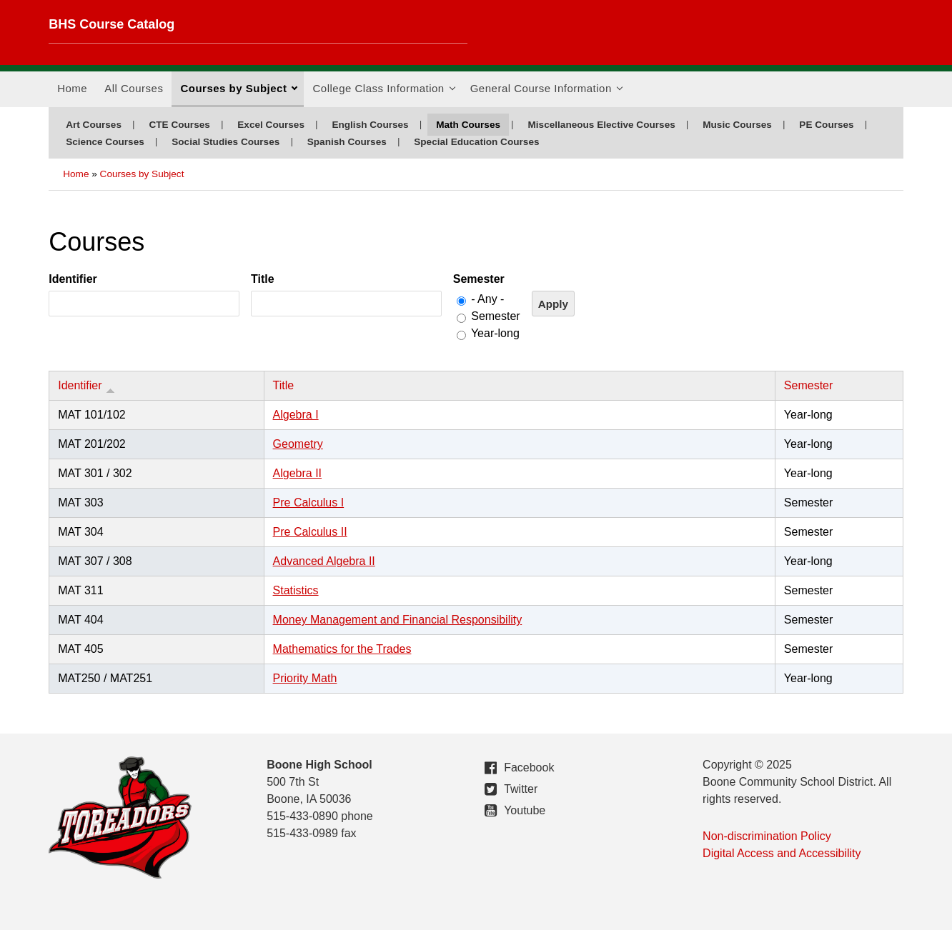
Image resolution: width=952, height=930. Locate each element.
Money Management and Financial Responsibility (397, 620)
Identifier (73, 279)
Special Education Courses (476, 141)
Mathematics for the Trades (342, 649)
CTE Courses (179, 124)
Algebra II (297, 473)
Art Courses (94, 124)
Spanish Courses (347, 141)
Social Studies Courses (225, 141)
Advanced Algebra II (324, 561)
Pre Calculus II (310, 532)
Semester (479, 279)
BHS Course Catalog (111, 24)
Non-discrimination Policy (767, 836)
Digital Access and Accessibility (782, 853)
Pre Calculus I (308, 502)
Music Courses (737, 124)
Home (72, 88)
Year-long (495, 333)
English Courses (370, 124)
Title (262, 279)
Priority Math (305, 678)
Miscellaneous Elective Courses (601, 124)
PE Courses (826, 124)
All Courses (133, 88)
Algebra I (296, 415)
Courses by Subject (238, 93)
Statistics (296, 590)
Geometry (298, 444)
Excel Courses (270, 124)
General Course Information (546, 93)
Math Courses (468, 124)
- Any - (487, 299)
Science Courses (105, 141)
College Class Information (383, 93)
